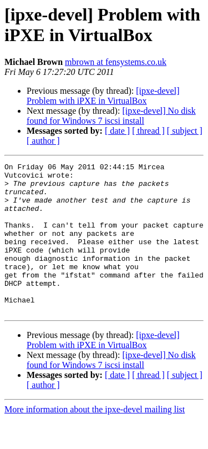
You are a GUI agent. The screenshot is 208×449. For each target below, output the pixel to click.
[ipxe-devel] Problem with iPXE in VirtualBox (103, 95)
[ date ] (117, 130)
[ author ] (43, 140)
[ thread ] (148, 130)
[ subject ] (184, 130)
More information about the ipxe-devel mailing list (94, 439)
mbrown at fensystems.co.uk (115, 62)
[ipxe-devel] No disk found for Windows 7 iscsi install (111, 115)
